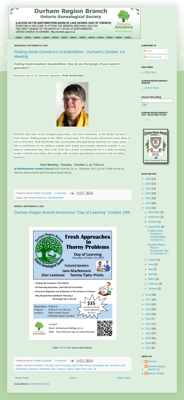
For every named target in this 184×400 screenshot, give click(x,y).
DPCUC (152, 361)
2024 (148, 183)
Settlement (44, 369)
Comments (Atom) (39, 383)
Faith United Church (82, 365)
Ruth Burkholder (56, 198)
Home (73, 377)
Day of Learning (63, 365)
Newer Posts (22, 377)
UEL (90, 369)
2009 (148, 338)
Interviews (114, 365)
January (153, 288)
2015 (148, 309)
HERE (63, 347)
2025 (148, 178)
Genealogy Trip (100, 365)
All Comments (153, 57)
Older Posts (123, 377)
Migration (33, 369)
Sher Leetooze (58, 369)
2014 (148, 314)
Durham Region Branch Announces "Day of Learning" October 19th (72, 212)
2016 (148, 304)
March (152, 279)
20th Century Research (34, 198)
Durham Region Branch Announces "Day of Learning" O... (158, 249)
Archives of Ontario (32, 365)
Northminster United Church (35, 168)
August (152, 259)
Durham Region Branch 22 (157, 368)
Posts (148, 50)
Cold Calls (49, 365)
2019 (148, 207)
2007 (148, 347)
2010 (148, 333)
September (154, 226)
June (151, 264)
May (151, 269)
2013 (148, 318)
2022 (148, 193)
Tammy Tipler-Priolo (77, 369)
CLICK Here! (152, 87)
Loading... (147, 119)
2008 (148, 343)
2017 (148, 299)
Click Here (150, 72)
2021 (148, 198)
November (154, 217)
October (153, 221)
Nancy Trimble (156, 373)
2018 (148, 294)
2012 (148, 323)
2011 (148, 328)
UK (95, 369)
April (151, 274)
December (154, 212)
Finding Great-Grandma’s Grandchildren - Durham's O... (158, 235)
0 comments (60, 193)
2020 (148, 203)
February (153, 283)
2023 (148, 188)
